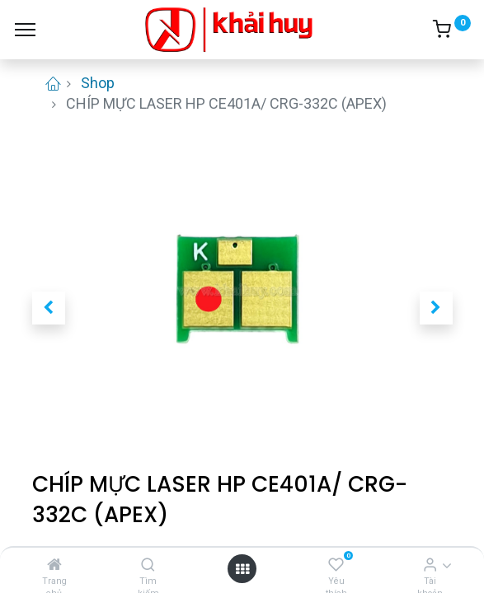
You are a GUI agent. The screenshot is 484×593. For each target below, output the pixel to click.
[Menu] (25, 30)
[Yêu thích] (336, 564)
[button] (48, 308)
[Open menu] (242, 568)
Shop (98, 82)
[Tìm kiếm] (148, 564)
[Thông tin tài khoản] (430, 564)
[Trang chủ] (54, 564)
